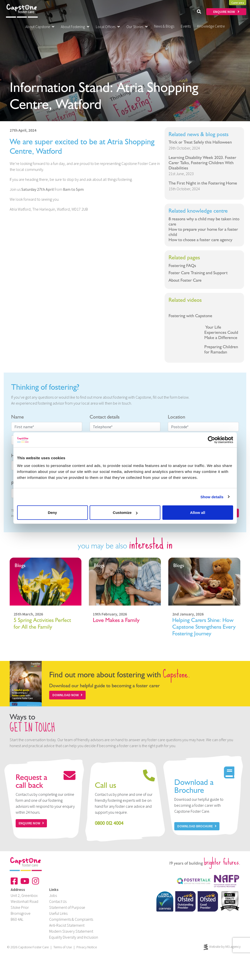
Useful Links (58, 913)
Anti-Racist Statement (66, 925)
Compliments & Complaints (71, 919)
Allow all (197, 512)
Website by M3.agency (222, 947)
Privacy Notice (86, 947)
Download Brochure (196, 826)
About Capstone (39, 26)
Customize (125, 512)
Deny (52, 512)
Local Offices (108, 26)
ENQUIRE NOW (226, 11)
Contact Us (58, 901)
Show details (211, 497)
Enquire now (31, 823)
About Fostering (75, 26)
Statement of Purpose (67, 907)
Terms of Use (62, 947)
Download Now (67, 695)
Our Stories (137, 26)
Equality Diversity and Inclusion (73, 937)
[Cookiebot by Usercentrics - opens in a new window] (211, 439)
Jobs (53, 895)
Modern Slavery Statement (71, 931)
